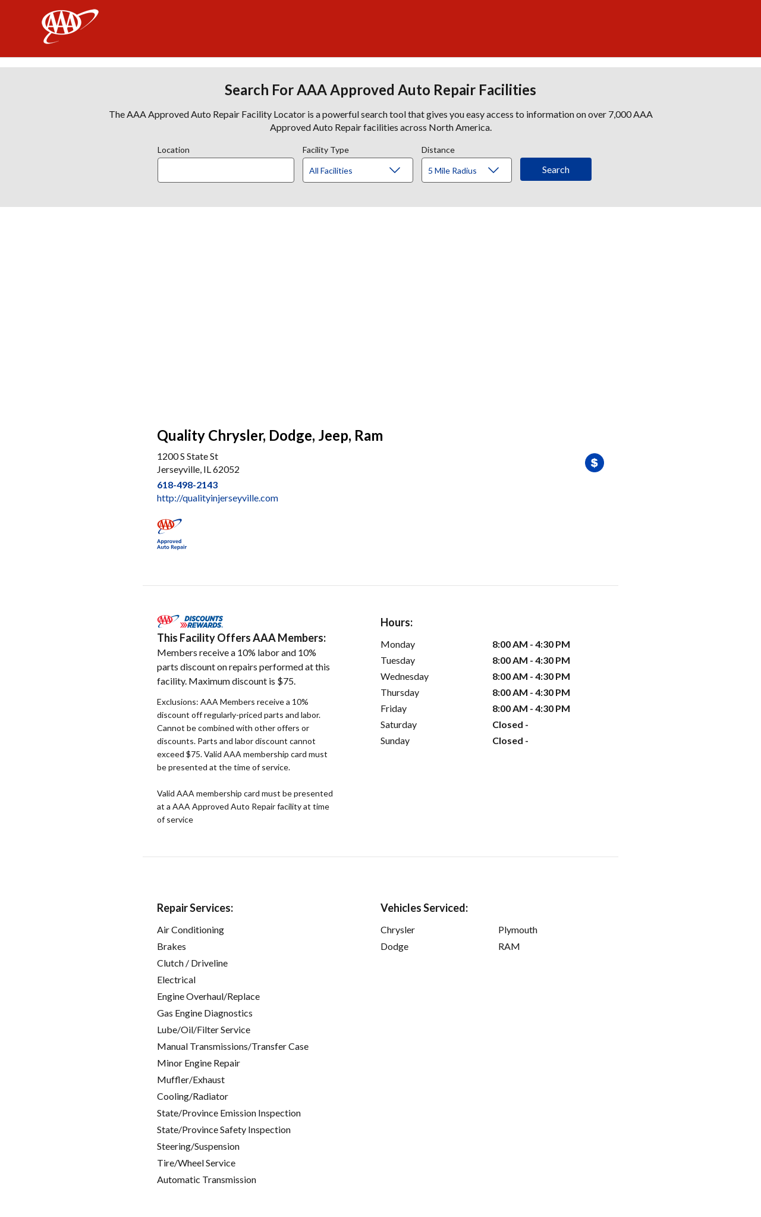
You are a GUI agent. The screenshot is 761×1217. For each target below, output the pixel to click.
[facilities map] (380, 310)
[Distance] (471, 170)
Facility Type (326, 148)
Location (174, 148)
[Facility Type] (367, 170)
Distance (438, 148)
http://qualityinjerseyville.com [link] (217, 497)
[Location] (226, 170)
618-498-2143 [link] (187, 484)
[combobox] (230, 167)
